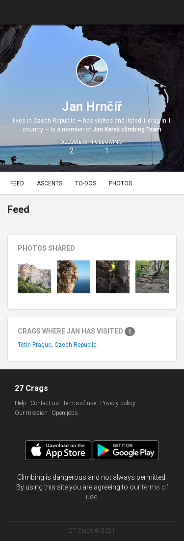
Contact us (44, 403)
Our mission (31, 413)
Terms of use (79, 403)
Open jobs (65, 413)
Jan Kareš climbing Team (127, 129)
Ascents (49, 183)
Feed (17, 183)
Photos (120, 183)
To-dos (85, 183)
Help (20, 403)
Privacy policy (117, 403)
